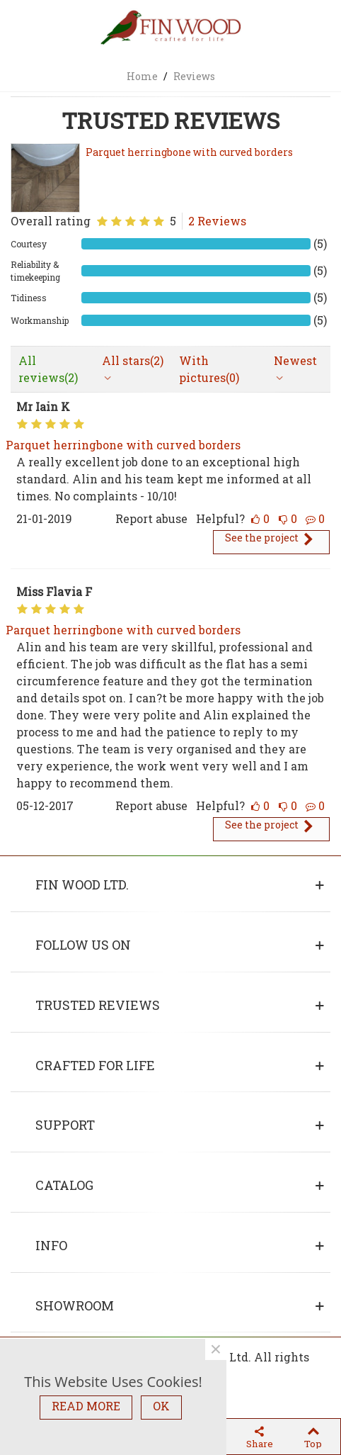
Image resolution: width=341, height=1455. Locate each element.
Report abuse (151, 518)
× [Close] (215, 1349)
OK (161, 1405)
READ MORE (86, 1405)
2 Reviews (217, 220)
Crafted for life (95, 1065)
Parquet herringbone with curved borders (189, 152)
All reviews (48, 369)
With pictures (209, 369)
